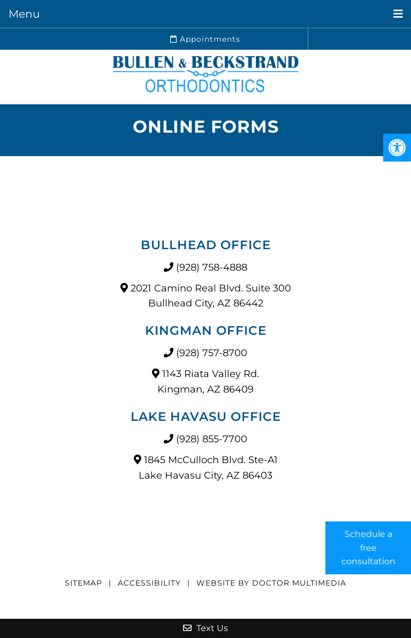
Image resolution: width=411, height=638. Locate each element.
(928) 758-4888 (211, 267)
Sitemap (83, 583)
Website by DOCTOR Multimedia (271, 583)
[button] (397, 148)
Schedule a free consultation (368, 547)
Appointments (205, 39)
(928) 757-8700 (211, 353)
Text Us (205, 628)
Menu (24, 13)
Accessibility (149, 583)
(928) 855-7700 (211, 439)
